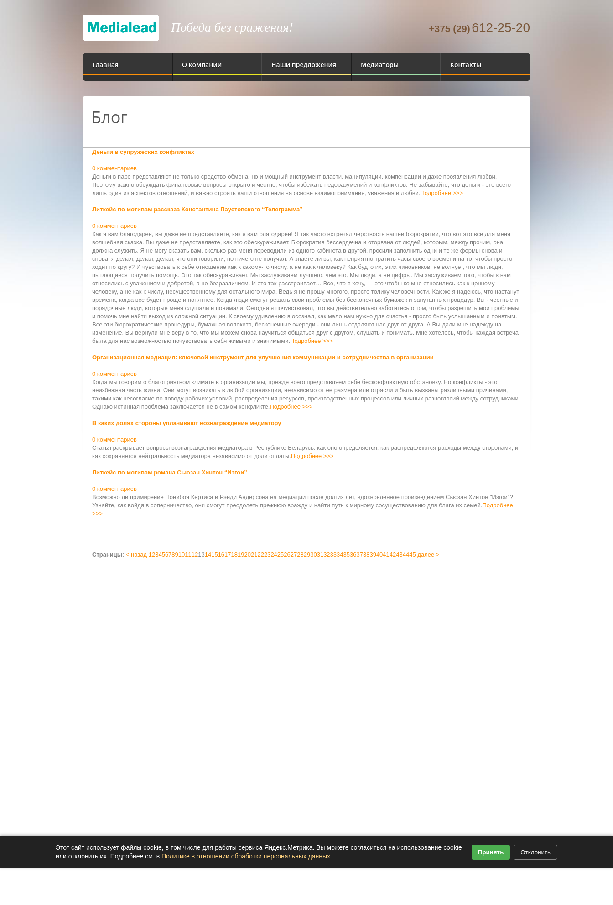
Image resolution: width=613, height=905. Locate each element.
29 (307, 554)
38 (366, 554)
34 (340, 554)
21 (254, 554)
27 (294, 554)
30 (313, 554)
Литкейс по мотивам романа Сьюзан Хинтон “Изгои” (169, 472)
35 (346, 554)
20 (247, 554)
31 (320, 554)
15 (214, 554)
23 (267, 554)
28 (300, 554)
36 (353, 554)
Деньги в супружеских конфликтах (143, 151)
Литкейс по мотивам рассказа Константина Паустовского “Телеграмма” (197, 209)
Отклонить (535, 852)
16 (221, 554)
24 (273, 554)
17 (227, 554)
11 (188, 554)
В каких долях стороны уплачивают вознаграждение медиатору (186, 423)
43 (399, 554)
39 (372, 554)
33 (333, 554)
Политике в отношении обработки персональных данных (246, 856)
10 (181, 554)
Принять (491, 852)
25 (280, 554)
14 (208, 554)
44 (406, 554)
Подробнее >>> (441, 192)
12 (195, 554)
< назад (136, 554)
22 (260, 554)
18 (234, 554)
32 (326, 554)
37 (359, 554)
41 (386, 554)
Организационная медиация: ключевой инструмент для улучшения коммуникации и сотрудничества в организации (263, 357)
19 (241, 554)
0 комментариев (114, 168)
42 (393, 554)
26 (287, 554)
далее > (428, 554)
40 (379, 554)
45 (412, 554)
